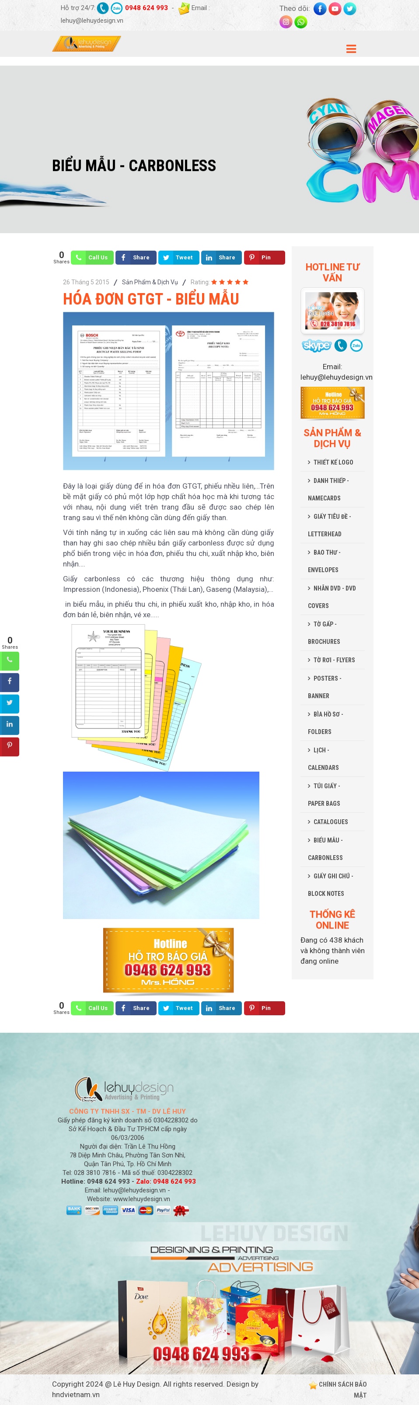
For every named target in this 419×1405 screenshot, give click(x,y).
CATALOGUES (331, 821)
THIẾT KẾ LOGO (333, 462)
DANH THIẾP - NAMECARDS (328, 489)
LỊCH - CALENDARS (323, 759)
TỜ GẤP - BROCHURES (324, 633)
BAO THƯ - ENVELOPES (324, 561)
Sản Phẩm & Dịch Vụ (150, 282)
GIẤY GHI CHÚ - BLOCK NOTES (330, 885)
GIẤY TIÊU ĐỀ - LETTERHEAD (329, 525)
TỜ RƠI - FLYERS (334, 660)
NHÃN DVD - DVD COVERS (332, 597)
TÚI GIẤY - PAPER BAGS (324, 795)
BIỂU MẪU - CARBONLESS (325, 849)
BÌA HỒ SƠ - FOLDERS (325, 723)
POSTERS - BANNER (325, 687)
